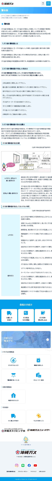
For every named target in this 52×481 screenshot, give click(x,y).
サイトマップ (33, 471)
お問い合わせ (42, 471)
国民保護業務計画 (11, 471)
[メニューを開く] (48, 3)
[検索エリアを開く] (43, 3)
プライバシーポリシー (23, 471)
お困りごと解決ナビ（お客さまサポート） (17, 15)
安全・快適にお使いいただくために (12, 17)
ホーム (3, 15)
